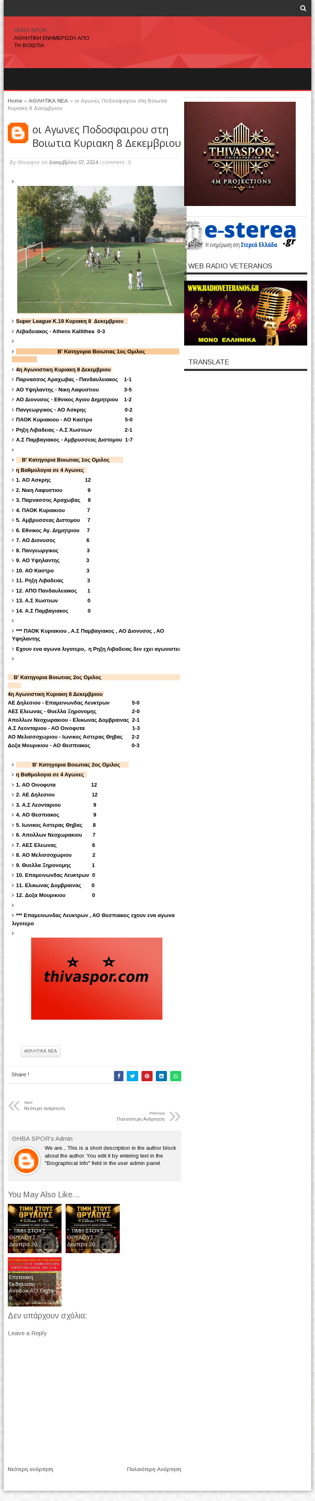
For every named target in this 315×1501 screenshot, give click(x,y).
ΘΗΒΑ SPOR (30, 30)
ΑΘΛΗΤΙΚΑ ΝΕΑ (40, 1051)
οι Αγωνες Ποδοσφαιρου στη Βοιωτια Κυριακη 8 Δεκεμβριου (106, 136)
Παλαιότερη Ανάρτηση (154, 1469)
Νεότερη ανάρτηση (30, 1469)
